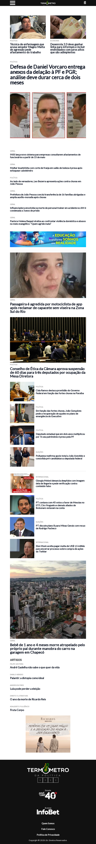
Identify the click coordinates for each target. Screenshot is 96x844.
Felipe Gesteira (16, 664)
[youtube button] (55, 780)
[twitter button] (50, 780)
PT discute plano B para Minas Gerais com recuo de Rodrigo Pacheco (60, 527)
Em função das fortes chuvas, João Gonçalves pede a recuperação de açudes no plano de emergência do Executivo (58, 413)
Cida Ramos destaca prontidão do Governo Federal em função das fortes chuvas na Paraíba (60, 392)
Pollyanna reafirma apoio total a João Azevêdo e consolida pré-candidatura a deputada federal (60, 457)
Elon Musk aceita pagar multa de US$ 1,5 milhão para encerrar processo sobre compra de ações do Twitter (60, 549)
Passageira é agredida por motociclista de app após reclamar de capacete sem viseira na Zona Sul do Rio (47, 308)
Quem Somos (48, 823)
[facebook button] (40, 780)
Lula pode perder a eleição (25, 688)
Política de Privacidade (48, 834)
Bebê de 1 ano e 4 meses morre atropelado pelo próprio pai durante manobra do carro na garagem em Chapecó (47, 648)
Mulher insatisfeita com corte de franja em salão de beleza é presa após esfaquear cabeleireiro (46, 169)
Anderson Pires (17, 685)
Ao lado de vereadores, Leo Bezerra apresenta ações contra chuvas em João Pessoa (45, 182)
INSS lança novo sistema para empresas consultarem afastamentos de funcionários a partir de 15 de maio (45, 156)
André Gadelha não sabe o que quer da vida (34, 667)
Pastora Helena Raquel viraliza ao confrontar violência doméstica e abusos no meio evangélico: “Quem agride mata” (48, 222)
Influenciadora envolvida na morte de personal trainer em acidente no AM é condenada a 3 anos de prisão (48, 209)
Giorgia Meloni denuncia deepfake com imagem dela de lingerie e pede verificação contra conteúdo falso (60, 483)
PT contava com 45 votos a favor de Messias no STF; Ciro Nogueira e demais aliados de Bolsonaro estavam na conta (60, 505)
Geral (12, 151)
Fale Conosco (48, 829)
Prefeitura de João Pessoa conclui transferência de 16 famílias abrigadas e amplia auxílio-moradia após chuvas (47, 196)
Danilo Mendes (16, 674)
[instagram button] (45, 780)
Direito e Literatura (19, 696)
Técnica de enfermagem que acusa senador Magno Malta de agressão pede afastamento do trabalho (27, 48)
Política (13, 41)
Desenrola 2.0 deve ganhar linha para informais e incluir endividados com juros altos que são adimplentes (67, 48)
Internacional (42, 477)
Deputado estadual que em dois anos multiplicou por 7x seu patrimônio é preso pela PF (60, 435)
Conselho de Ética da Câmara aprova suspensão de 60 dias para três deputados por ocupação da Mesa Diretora (47, 372)
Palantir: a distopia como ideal (27, 678)
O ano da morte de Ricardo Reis (28, 699)
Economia (54, 41)
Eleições (39, 452)
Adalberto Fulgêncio (19, 706)
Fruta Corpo (17, 710)
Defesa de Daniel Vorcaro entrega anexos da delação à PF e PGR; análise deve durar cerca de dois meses (47, 74)
